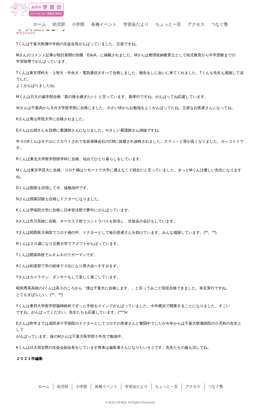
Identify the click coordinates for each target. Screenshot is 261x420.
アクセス (196, 24)
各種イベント (104, 24)
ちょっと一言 (168, 24)
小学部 (78, 24)
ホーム (39, 24)
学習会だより (136, 24)
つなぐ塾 (219, 24)
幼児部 (58, 24)
